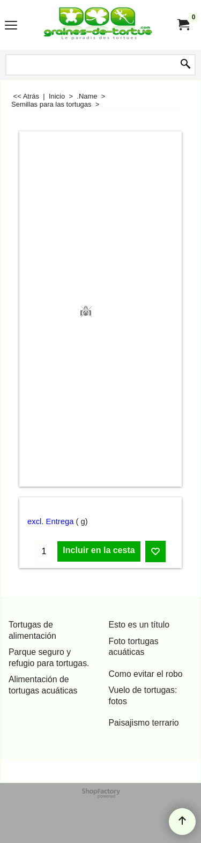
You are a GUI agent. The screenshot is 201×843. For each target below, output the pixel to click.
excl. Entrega (50, 521)
